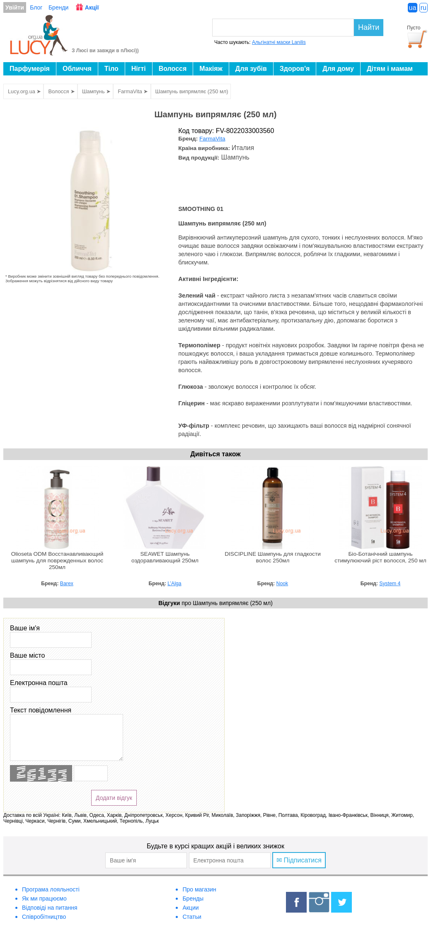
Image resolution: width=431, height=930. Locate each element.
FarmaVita (212, 139)
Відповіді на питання (49, 907)
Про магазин (199, 889)
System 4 (389, 583)
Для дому (338, 68)
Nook (282, 583)
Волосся (173, 68)
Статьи (191, 916)
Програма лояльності (51, 889)
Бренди (58, 7)
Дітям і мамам (390, 68)
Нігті (138, 68)
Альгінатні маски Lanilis (279, 42)
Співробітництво (44, 916)
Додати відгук (114, 797)
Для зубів (251, 68)
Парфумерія (30, 68)
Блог (36, 7)
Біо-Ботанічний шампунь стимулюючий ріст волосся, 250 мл (380, 557)
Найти (368, 27)
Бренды (192, 898)
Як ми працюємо (44, 898)
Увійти (14, 7)
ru (423, 7)
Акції (92, 7)
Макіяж (211, 68)
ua (412, 7)
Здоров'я (295, 68)
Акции (190, 907)
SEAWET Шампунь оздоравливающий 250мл (165, 557)
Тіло (111, 68)
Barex (66, 583)
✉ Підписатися (299, 860)
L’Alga (174, 583)
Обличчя (77, 68)
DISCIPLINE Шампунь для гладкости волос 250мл (273, 557)
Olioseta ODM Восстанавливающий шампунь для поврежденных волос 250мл (57, 560)
